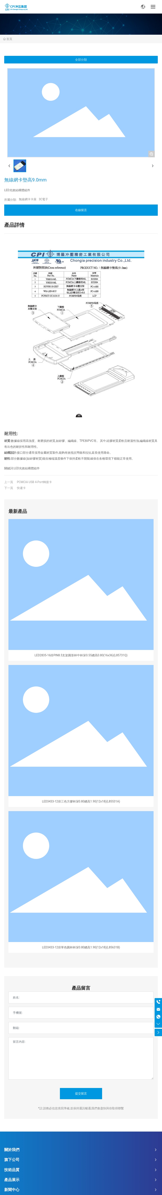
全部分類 (81, 59)
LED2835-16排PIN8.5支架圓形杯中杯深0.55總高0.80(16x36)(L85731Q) (81, 655)
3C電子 (43, 199)
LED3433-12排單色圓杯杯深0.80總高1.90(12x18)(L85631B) (81, 947)
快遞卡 (21, 488)
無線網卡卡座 (27, 199)
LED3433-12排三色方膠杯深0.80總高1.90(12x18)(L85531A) (81, 801)
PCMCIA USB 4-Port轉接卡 (34, 482)
